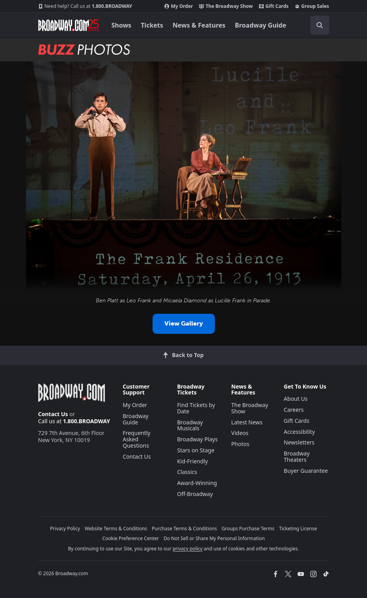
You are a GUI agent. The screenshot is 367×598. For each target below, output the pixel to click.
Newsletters (299, 442)
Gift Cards (274, 6)
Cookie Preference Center (130, 538)
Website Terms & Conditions (116, 528)
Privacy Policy (65, 528)
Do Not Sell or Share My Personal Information (214, 538)
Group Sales (312, 6)
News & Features (199, 25)
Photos (240, 444)
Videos (240, 433)
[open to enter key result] (319, 25)
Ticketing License (298, 528)
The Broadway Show (226, 6)
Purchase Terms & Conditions (184, 528)
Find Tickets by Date (196, 408)
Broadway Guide (260, 25)
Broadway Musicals (190, 425)
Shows (122, 25)
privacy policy (188, 548)
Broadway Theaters (297, 456)
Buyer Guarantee (306, 470)
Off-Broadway (195, 494)
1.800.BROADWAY (85, 6)
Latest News (247, 422)
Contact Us (53, 414)
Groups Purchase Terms (248, 528)
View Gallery (183, 323)
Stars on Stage (195, 450)
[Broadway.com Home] (68, 25)
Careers (294, 409)
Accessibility (299, 431)
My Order (178, 6)
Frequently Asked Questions (136, 439)
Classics (187, 472)
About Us (295, 398)
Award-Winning (197, 483)
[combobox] (316, 25)
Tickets (152, 25)
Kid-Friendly (192, 461)
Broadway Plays (197, 439)
